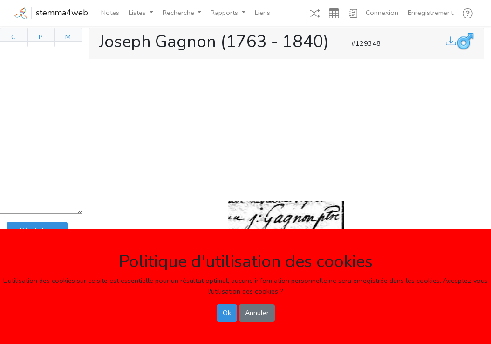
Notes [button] (110, 12)
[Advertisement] (286, 128)
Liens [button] (262, 12)
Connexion (382, 12)
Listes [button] (138, 12)
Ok (227, 312)
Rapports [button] (225, 12)
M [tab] (68, 37)
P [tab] (41, 37)
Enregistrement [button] (430, 12)
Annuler (257, 312)
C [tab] (13, 37)
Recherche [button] (179, 12)
